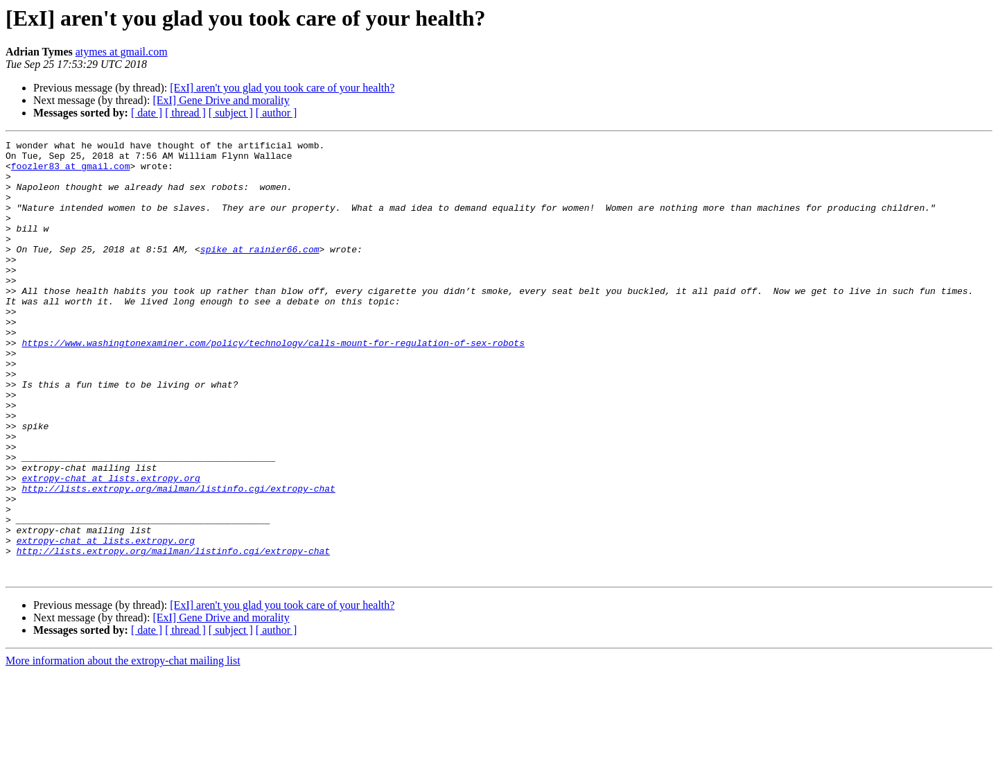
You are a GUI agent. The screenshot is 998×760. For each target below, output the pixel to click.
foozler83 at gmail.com (70, 172)
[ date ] (146, 113)
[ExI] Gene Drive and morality (220, 100)
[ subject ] (231, 113)
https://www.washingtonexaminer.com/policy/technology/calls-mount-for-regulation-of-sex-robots (272, 384)
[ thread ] (185, 113)
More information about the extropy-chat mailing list (123, 748)
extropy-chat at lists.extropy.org (110, 546)
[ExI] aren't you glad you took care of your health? (282, 88)
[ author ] (276, 113)
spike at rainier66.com (259, 272)
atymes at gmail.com (122, 52)
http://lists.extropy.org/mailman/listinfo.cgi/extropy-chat (178, 559)
